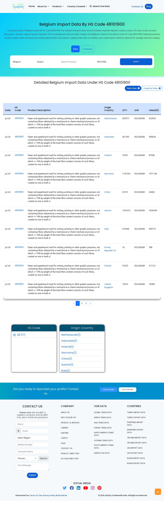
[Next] (90, 303)
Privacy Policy (49, 503)
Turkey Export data (135, 422)
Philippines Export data (137, 438)
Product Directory (66, 458)
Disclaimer (62, 503)
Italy (106, 228)
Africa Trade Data (104, 417)
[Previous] (74, 303)
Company (87, 48)
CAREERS (65, 430)
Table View (133, 88)
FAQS (63, 446)
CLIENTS (65, 441)
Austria (107, 210)
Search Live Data (100, 6)
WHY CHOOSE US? (70, 417)
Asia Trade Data (103, 422)
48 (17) (21, 335)
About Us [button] (42, 6)
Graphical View (152, 88)
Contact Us (137, 6)
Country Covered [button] (76, 6)
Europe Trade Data (104, 427)
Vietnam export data (135, 454)
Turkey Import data (135, 414)
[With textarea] (32, 467)
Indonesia (109, 136)
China (107, 192)
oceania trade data (102, 443)
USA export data (136, 466)
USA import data (136, 461)
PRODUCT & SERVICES (67, 424)
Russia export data (134, 481)
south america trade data (102, 451)
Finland (107, 155)
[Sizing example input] (32, 424)
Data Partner (127, 389)
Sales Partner (108, 389)
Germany (109, 173)
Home (32, 6)
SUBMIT (32, 475)
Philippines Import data (137, 430)
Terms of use (36, 503)
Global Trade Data (104, 412)
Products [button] (57, 6)
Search (136, 62)
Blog (148, 6)
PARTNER (65, 436)
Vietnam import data (135, 446)
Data (75, 48)
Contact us (67, 451)
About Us (66, 412)
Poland (107, 265)
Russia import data (134, 473)
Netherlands (110, 118)
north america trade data (102, 435)
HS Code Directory (71, 465)
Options (43, 458)
